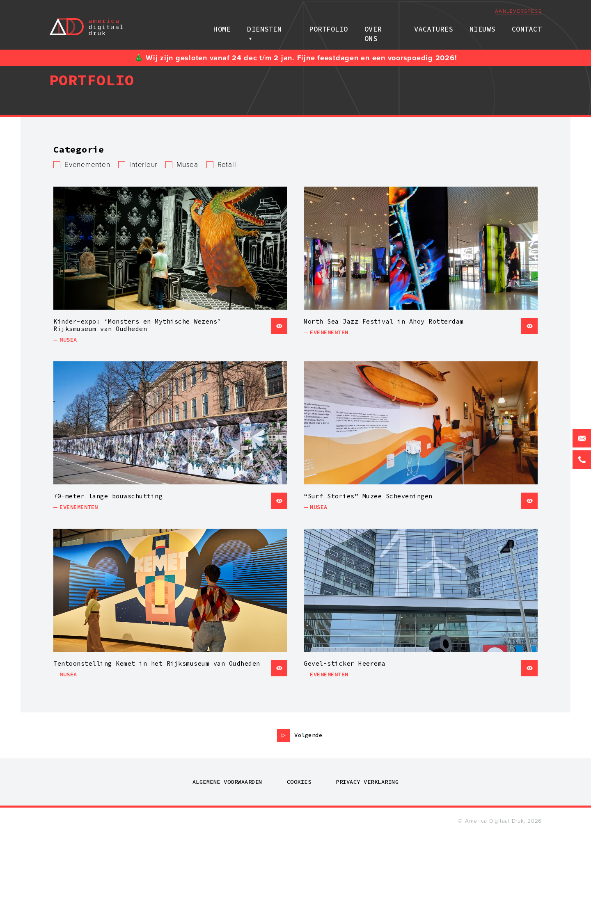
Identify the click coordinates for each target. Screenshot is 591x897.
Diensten (269, 26)
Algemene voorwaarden (227, 843)
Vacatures (433, 26)
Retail (227, 164)
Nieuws (482, 26)
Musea (187, 164)
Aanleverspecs (518, 12)
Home (227, 26)
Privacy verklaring (367, 843)
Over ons (380, 26)
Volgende (308, 796)
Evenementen (87, 164)
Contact (527, 26)
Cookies (299, 843)
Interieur (143, 164)
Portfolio (327, 26)
